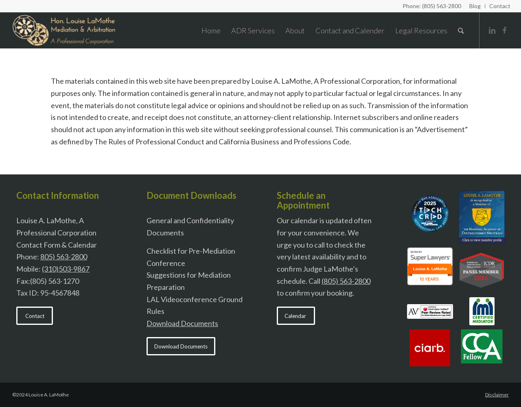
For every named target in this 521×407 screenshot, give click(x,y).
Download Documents (182, 323)
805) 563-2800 (63, 256)
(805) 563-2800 (346, 280)
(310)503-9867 (66, 268)
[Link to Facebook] (504, 30)
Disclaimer (497, 395)
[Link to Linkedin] (492, 30)
